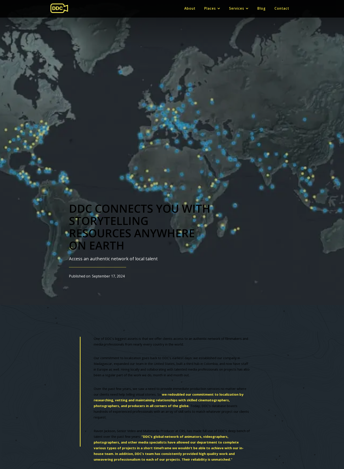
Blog (261, 8)
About (189, 8)
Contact (281, 8)
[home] (59, 8)
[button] (212, 8)
